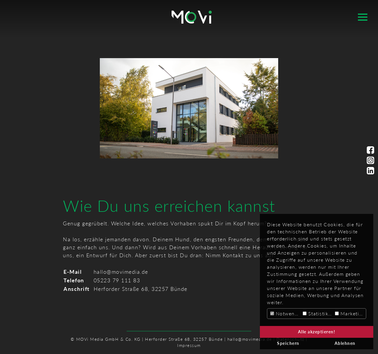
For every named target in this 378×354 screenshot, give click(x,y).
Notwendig (285, 313)
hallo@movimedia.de (121, 271)
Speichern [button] (288, 343)
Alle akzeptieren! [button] (316, 331)
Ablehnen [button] (345, 343)
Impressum (189, 345)
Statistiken (318, 313)
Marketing (350, 313)
